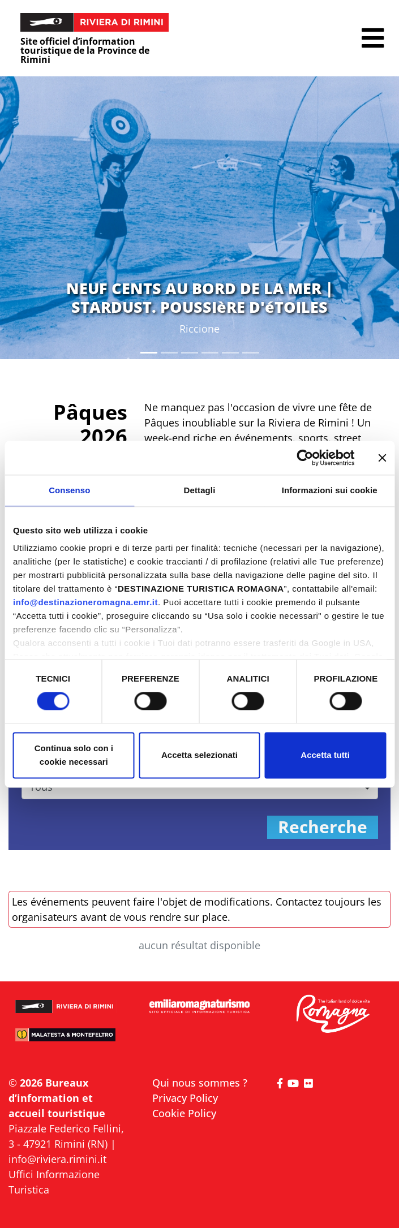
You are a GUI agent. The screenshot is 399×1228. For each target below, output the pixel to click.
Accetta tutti (325, 755)
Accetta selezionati (199, 755)
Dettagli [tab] (200, 490)
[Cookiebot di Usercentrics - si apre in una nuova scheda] (304, 457)
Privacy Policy (185, 1098)
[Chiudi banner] (382, 458)
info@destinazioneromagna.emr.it (85, 602)
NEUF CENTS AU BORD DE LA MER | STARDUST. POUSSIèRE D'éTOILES (199, 297)
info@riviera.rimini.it (57, 1159)
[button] (373, 38)
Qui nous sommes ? (199, 1082)
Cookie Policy (184, 1113)
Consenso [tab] (69, 490)
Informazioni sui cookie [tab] (329, 490)
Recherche (322, 827)
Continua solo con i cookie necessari (74, 754)
